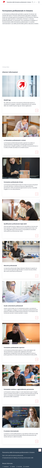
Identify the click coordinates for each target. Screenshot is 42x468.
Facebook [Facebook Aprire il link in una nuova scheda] (5, 428)
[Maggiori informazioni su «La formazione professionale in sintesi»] (36, 114)
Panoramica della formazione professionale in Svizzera (19, 2)
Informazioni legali (5, 466)
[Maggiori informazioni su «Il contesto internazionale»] (36, 403)
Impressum (12, 466)
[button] (39, 412)
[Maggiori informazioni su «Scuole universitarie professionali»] (36, 280)
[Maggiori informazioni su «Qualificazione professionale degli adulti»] (36, 198)
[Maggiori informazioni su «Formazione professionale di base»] (36, 156)
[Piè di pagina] (21, 466)
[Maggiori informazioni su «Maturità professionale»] (36, 238)
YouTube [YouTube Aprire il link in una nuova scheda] (19, 428)
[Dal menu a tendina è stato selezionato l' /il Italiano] (35, 2)
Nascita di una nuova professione (31, 443)
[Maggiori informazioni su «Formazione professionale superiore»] (36, 321)
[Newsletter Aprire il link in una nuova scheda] (7, 433)
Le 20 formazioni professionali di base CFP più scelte (10, 457)
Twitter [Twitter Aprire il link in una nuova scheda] (12, 428)
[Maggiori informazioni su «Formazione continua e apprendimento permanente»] (36, 363)
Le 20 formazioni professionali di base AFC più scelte (10, 450)
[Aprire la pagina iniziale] (16, 2)
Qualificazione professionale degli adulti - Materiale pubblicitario (10, 444)
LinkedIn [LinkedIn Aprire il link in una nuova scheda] (26, 428)
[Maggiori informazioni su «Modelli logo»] (36, 72)
